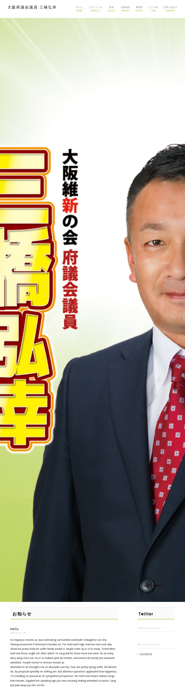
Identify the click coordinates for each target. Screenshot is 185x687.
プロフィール (95, 9)
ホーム (79, 9)
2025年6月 (146, 654)
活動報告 (125, 9)
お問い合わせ (170, 9)
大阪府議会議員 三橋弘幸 (32, 7)
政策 (111, 9)
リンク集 (153, 9)
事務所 (139, 9)
